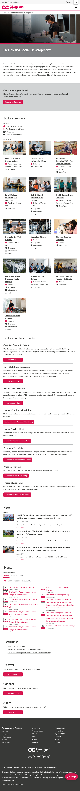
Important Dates (17, 575)
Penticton (5, 734)
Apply (57, 739)
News (34, 734)
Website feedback (50, 767)
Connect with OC (13, 693)
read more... (20, 527)
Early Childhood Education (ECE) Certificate (11, 197)
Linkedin (34, 756)
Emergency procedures (10, 767)
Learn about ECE (13, 381)
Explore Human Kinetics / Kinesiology (19, 422)
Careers (35, 739)
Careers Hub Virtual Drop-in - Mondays (57, 588)
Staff (10, 581)
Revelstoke (6, 742)
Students (17, 581)
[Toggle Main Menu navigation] (75, 7)
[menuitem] (12, 2)
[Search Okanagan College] (75, 2)
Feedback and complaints (60, 729)
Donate (57, 742)
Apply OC (13, 712)
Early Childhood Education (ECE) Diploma (37, 197)
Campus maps (37, 731)
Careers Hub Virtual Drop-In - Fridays (23, 599)
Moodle (58, 736)
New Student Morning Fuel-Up (57, 595)
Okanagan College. (17, 784)
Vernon (4, 740)
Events (6, 575)
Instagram (44, 756)
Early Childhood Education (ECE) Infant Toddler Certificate (64, 161)
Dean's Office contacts (16, 646)
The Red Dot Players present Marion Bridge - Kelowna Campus (22, 593)
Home (5, 13)
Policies (24, 767)
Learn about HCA (13, 403)
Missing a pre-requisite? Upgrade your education (26, 649)
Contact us (36, 728)
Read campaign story (13, 102)
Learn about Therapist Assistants (17, 494)
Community (26, 581)
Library (35, 742)
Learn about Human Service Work (17, 441)
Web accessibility (35, 767)
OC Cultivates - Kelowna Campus (21, 587)
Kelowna (5, 731)
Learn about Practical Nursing (16, 476)
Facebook (30, 756)
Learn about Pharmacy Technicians (18, 460)
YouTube (39, 756)
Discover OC (13, 674)
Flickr (48, 756)
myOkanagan (60, 734)
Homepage (39, 749)
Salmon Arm (6, 737)
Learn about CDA (13, 360)
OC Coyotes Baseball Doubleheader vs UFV (23, 605)
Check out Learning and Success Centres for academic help (29, 652)
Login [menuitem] (68, 2)
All (5, 581)
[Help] (71, 776)
